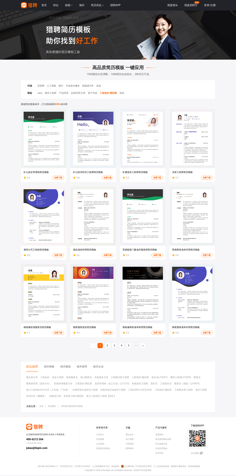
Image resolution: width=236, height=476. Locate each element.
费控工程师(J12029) (180, 377)
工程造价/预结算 (108, 93)
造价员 (154, 383)
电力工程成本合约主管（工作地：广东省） (48, 389)
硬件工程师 (50, 93)
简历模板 (52, 406)
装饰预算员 (72, 377)
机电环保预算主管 (63, 383)
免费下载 (58, 178)
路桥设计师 (55, 396)
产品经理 (63, 93)
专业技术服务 (73, 85)
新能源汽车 (88, 85)
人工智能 (51, 85)
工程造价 (44, 377)
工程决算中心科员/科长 (140, 389)
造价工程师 (58, 377)
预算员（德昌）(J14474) (187, 383)
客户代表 (92, 93)
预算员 (197, 377)
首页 (44, 5)
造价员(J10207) (159, 377)
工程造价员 (166, 383)
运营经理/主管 (78, 93)
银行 (61, 85)
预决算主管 (32, 377)
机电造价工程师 (140, 383)
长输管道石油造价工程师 (85, 389)
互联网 (40, 85)
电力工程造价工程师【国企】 (101, 396)
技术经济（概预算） (36, 396)
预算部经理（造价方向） (38, 383)
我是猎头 (172, 5)
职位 (56, 5)
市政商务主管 (101, 377)
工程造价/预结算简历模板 (71, 406)
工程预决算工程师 (120, 377)
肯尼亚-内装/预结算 (74, 396)
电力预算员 (86, 377)
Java (39, 93)
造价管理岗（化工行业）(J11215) (112, 383)
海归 (81, 5)
